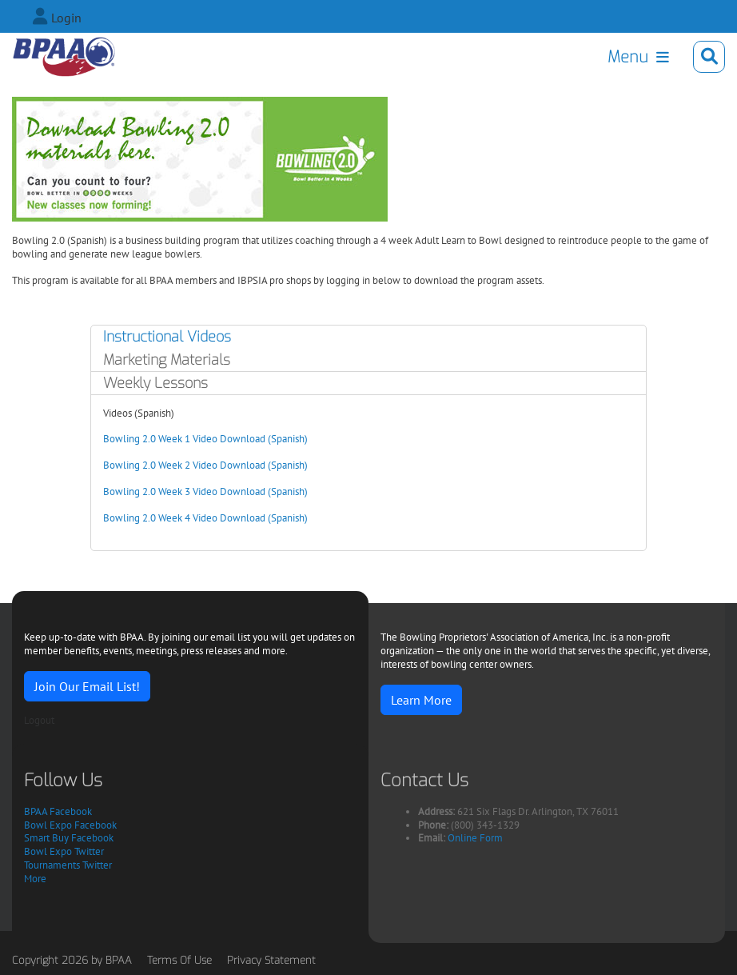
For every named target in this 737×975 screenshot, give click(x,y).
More (35, 878)
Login (66, 18)
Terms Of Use (179, 960)
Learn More (421, 700)
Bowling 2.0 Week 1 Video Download (184, 439)
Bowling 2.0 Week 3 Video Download (184, 491)
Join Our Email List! (87, 686)
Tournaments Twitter (68, 865)
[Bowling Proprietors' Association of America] (63, 57)
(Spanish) (286, 439)
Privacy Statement (271, 960)
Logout (39, 720)
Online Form (475, 838)
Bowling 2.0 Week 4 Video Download (184, 518)
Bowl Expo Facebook (70, 825)
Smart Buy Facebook (69, 838)
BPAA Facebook (58, 811)
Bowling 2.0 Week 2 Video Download (184, 465)
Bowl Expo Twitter (64, 851)
